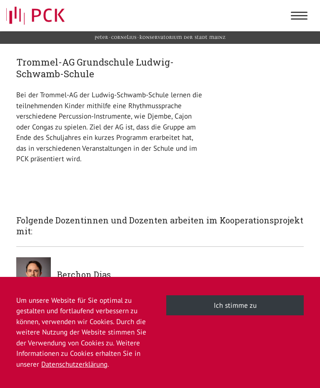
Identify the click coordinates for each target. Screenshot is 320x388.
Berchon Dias (84, 274)
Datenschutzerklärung (74, 364)
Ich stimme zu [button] (235, 305)
